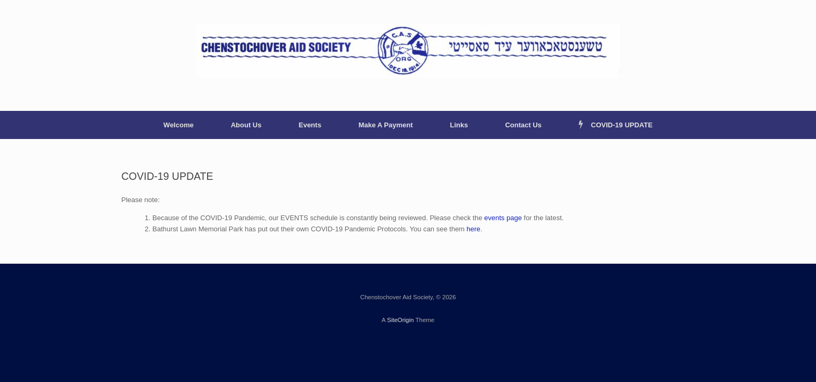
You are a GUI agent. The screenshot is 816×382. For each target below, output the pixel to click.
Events (309, 125)
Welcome (179, 125)
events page (503, 218)
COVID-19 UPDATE (615, 125)
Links (459, 125)
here (473, 229)
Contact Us (523, 125)
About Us (246, 125)
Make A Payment (385, 125)
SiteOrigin (400, 320)
